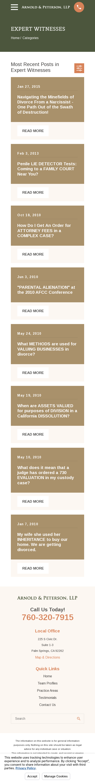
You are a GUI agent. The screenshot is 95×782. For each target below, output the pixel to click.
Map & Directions (47, 657)
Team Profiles (48, 683)
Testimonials (47, 697)
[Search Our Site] (78, 718)
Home (47, 676)
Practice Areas (47, 690)
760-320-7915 (47, 617)
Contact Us (47, 705)
